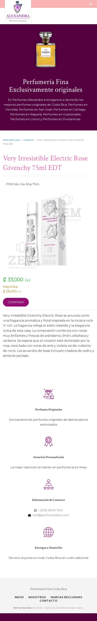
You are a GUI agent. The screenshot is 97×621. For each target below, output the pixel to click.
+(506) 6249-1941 (50, 510)
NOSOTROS (37, 597)
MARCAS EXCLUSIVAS (66, 597)
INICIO (19, 597)
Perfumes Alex (11, 140)
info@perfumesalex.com (50, 515)
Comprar (16, 302)
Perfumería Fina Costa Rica (48, 589)
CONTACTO (48, 600)
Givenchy (28, 140)
